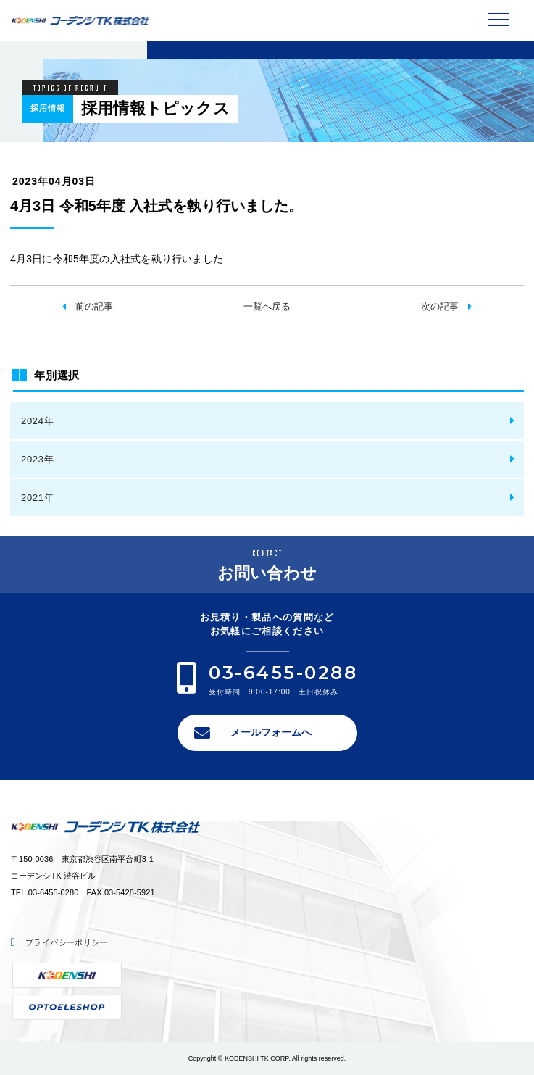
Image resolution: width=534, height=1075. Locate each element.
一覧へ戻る (267, 306)
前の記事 (94, 306)
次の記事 (440, 306)
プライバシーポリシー (66, 942)
